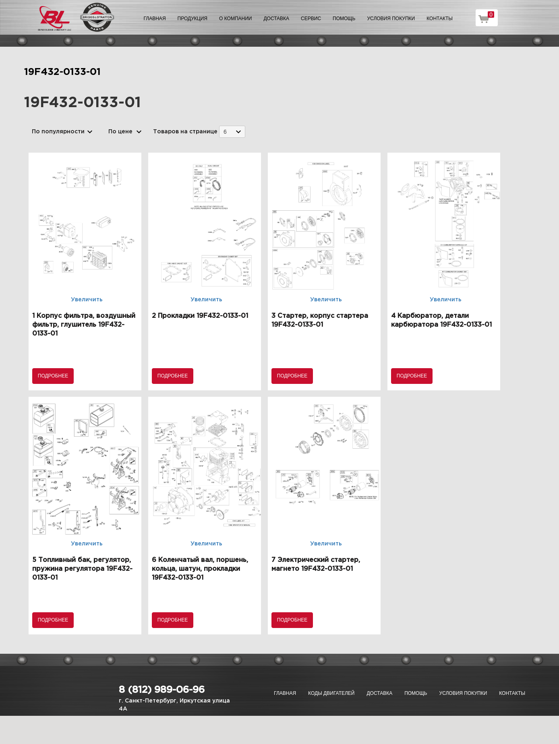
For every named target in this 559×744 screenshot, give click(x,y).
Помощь (344, 18)
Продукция (192, 18)
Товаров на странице (185, 131)
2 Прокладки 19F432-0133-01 (200, 316)
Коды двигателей (331, 693)
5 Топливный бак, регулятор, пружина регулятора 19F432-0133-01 (82, 569)
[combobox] (232, 131)
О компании (235, 18)
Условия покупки (391, 18)
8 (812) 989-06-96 (162, 690)
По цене (120, 131)
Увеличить (87, 299)
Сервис (311, 18)
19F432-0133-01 (62, 72)
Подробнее (53, 376)
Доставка (276, 18)
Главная (155, 18)
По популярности (58, 131)
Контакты (439, 18)
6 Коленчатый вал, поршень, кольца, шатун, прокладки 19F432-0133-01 (200, 569)
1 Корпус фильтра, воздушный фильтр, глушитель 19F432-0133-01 (83, 325)
